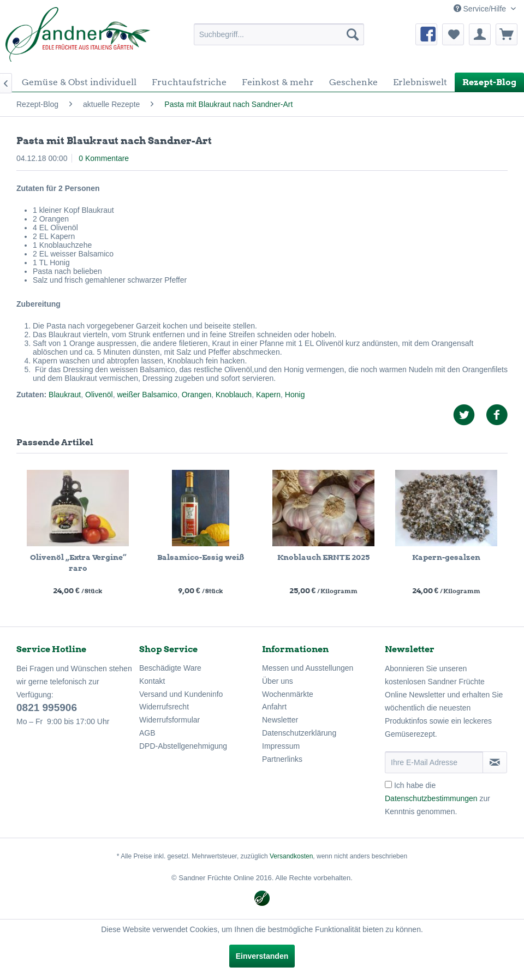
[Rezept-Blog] (489, 82)
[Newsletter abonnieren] (495, 762)
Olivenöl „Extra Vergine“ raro (78, 562)
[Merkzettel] (453, 34)
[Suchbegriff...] (279, 34)
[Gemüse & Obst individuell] (79, 82)
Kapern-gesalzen (446, 557)
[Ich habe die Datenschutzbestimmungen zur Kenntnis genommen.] (388, 784)
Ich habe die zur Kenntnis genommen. (437, 798)
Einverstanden (262, 956)
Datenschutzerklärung (299, 733)
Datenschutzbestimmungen (431, 798)
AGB (147, 733)
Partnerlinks (282, 759)
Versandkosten (291, 856)
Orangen (196, 394)
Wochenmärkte (287, 694)
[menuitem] (279, 34)
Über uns (277, 681)
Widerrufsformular (169, 719)
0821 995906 (46, 707)
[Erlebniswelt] (420, 82)
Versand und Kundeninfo (181, 694)
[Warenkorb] (506, 34)
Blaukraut (65, 394)
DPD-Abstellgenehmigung (183, 746)
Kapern (268, 394)
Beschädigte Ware (170, 668)
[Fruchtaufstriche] (189, 82)
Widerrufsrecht (164, 706)
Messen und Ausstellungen (307, 668)
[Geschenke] (353, 82)
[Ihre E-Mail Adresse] (434, 762)
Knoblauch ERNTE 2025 (323, 557)
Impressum (281, 746)
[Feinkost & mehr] (277, 82)
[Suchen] (352, 34)
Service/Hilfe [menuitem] (481, 8)
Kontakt (152, 681)
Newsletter (280, 719)
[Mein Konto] (480, 34)
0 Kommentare (104, 158)
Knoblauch (234, 394)
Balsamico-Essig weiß (200, 557)
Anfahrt (274, 706)
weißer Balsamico (147, 394)
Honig (295, 394)
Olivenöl (99, 394)
